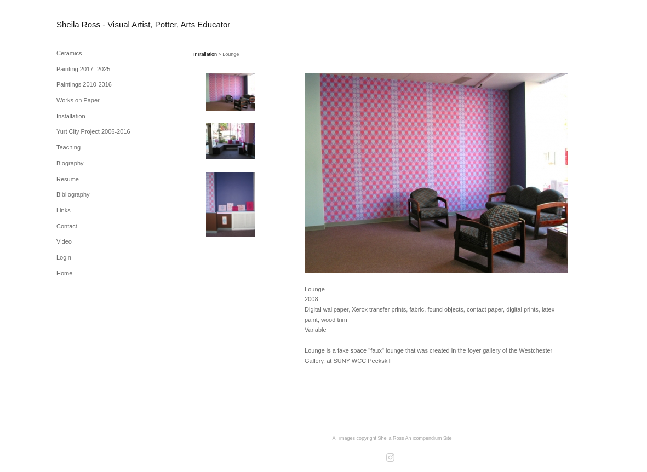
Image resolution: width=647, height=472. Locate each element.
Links (63, 210)
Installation (70, 116)
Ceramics (69, 53)
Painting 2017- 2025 (83, 69)
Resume (67, 179)
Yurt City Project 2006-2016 (93, 131)
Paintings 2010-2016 (84, 84)
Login (63, 257)
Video (64, 241)
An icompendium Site (428, 438)
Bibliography (73, 194)
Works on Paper (78, 100)
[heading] (83, 24)
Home (64, 273)
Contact (66, 226)
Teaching (68, 147)
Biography (70, 163)
